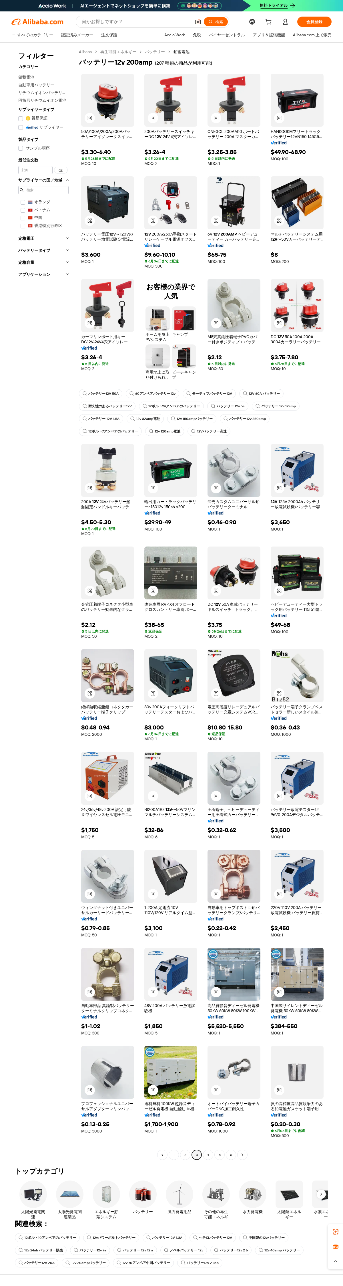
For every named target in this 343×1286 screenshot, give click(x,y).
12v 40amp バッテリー (279, 1250)
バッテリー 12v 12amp (276, 406)
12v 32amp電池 (145, 418)
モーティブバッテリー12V (209, 393)
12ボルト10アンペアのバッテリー (47, 1237)
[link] (335, 1231)
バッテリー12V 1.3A (164, 1237)
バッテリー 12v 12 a (135, 1250)
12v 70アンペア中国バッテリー (143, 1263)
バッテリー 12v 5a (228, 406)
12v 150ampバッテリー (192, 418)
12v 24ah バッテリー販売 (41, 1250)
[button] (198, 21)
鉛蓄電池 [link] (182, 51)
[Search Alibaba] (136, 22)
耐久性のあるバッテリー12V (107, 406)
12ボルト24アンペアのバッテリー (171, 406)
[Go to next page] (242, 1155)
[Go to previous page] (162, 1155)
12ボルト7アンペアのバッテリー (110, 431)
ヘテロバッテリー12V (212, 1237)
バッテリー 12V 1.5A (101, 418)
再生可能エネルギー (118, 51)
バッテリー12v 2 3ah (200, 1263)
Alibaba (85, 51)
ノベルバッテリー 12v (183, 1250)
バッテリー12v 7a (90, 1250)
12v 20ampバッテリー (85, 1263)
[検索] (216, 21)
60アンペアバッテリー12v (152, 393)
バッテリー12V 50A (101, 393)
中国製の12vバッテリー (264, 1237)
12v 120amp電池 (164, 431)
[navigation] (43, 604)
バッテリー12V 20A (37, 1263)
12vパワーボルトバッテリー (111, 1237)
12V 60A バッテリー (261, 393)
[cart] (269, 22)
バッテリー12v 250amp (245, 418)
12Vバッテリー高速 (209, 431)
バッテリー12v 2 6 (231, 1250)
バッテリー (155, 51)
